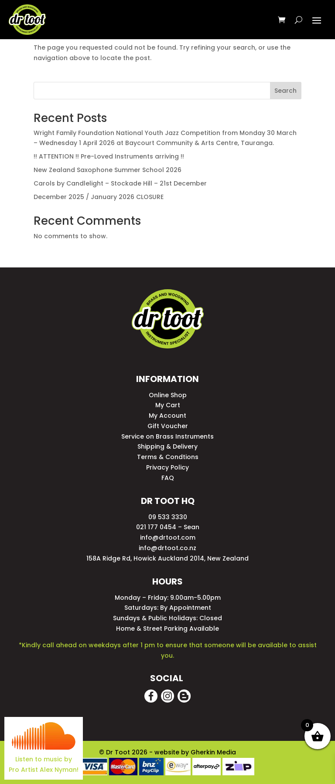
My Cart (167, 405)
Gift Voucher (167, 426)
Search (285, 90)
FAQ (167, 477)
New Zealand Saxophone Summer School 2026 (107, 170)
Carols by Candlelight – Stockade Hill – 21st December (120, 183)
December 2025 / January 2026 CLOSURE (99, 197)
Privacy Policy (167, 467)
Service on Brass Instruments (167, 436)
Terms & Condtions (167, 457)
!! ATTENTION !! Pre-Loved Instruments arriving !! (109, 156)
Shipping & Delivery (167, 446)
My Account (167, 415)
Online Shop (168, 395)
